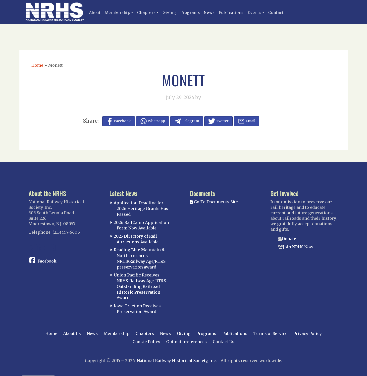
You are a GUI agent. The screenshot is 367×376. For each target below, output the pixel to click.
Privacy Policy (307, 333)
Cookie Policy (146, 341)
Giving (169, 12)
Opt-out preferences (186, 341)
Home (37, 65)
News (209, 12)
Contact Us (223, 341)
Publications (231, 12)
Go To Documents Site (214, 201)
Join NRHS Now (298, 246)
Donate (289, 238)
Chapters (146, 12)
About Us (72, 333)
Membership (117, 12)
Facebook (47, 261)
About (95, 12)
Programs (190, 12)
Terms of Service (270, 333)
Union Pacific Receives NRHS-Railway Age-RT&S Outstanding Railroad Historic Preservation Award (140, 286)
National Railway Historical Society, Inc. (177, 360)
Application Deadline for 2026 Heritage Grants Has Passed (141, 208)
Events (255, 12)
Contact (276, 12)
